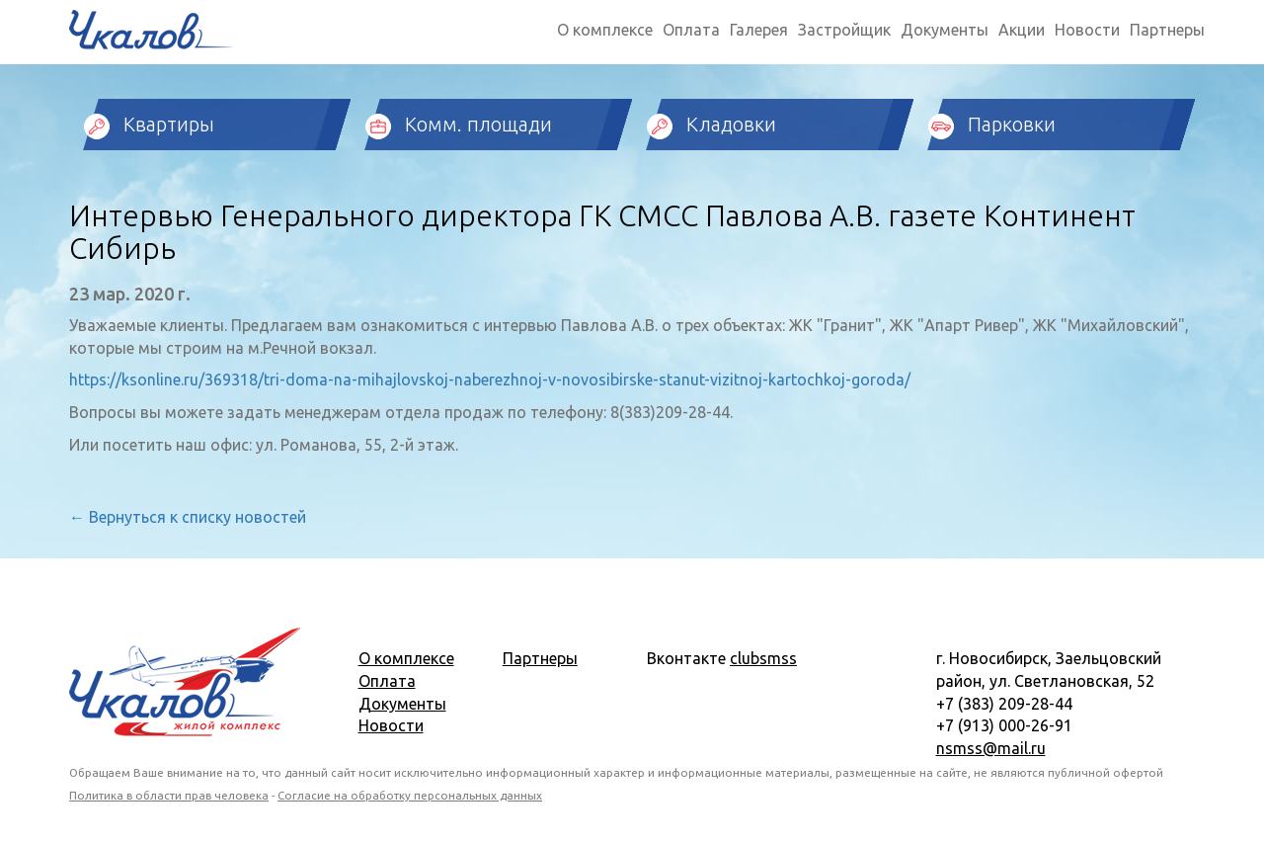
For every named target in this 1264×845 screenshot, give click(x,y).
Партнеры (1167, 30)
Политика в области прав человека (169, 795)
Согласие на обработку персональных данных (409, 795)
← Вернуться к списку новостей (187, 517)
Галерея (759, 30)
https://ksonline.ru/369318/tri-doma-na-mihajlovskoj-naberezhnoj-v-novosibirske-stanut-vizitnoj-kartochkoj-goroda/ (489, 379)
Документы (944, 30)
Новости (1087, 30)
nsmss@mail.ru (991, 748)
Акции (1021, 30)
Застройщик (844, 30)
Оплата (691, 30)
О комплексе (605, 30)
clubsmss (763, 658)
